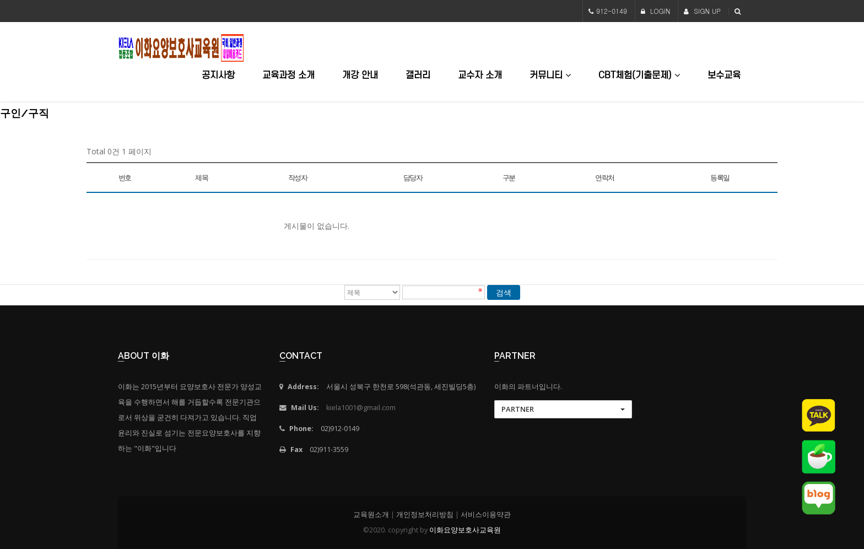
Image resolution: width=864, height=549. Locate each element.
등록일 (720, 177)
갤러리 (418, 75)
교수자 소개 (480, 75)
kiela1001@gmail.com (361, 407)
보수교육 (724, 75)
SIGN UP (702, 10)
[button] (563, 409)
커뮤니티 (550, 75)
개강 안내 (360, 75)
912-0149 (611, 10)
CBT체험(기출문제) (639, 75)
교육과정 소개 (288, 75)
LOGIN (656, 10)
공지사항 (218, 75)
